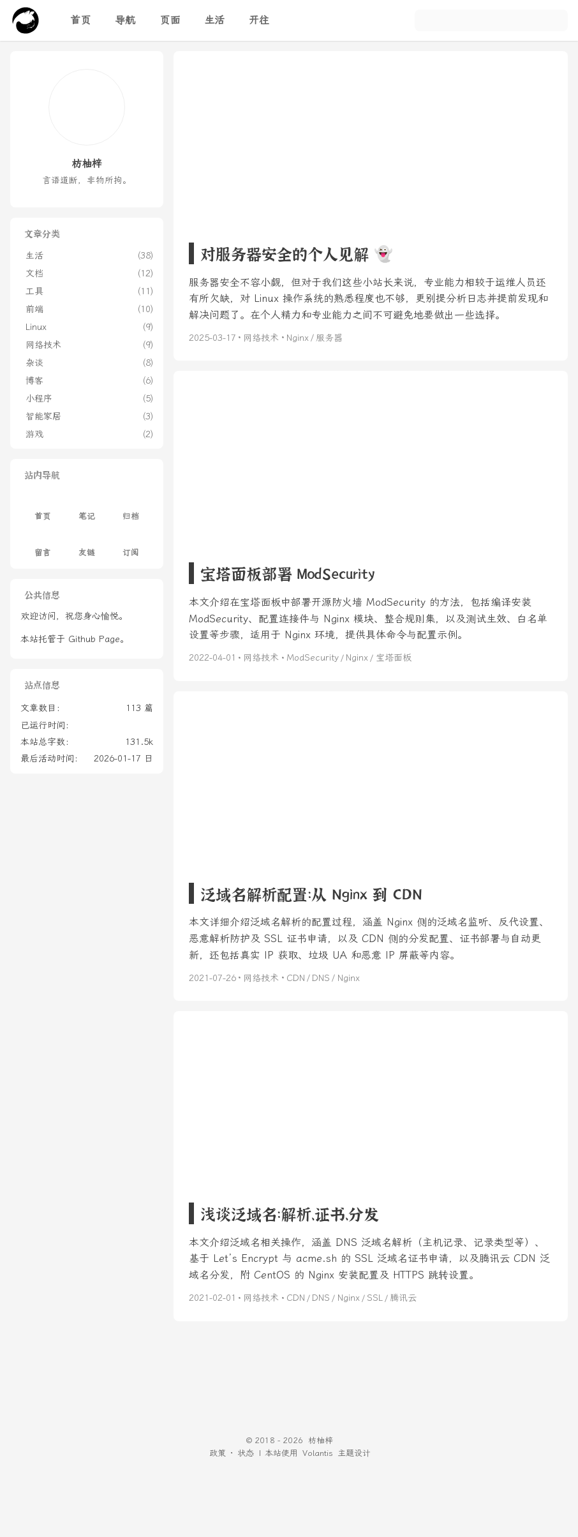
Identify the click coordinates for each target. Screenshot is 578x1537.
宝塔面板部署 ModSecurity (287, 573)
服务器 (329, 338)
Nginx (297, 338)
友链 (86, 544)
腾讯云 (403, 1298)
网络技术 (261, 338)
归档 (130, 509)
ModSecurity (312, 657)
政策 (217, 1453)
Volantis (317, 1453)
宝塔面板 (393, 657)
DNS (321, 978)
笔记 (86, 509)
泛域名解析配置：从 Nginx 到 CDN (311, 893)
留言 (42, 544)
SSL (375, 1298)
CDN (295, 978)
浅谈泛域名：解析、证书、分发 (289, 1213)
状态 (245, 1453)
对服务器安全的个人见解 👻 (296, 253)
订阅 (130, 544)
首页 (42, 509)
